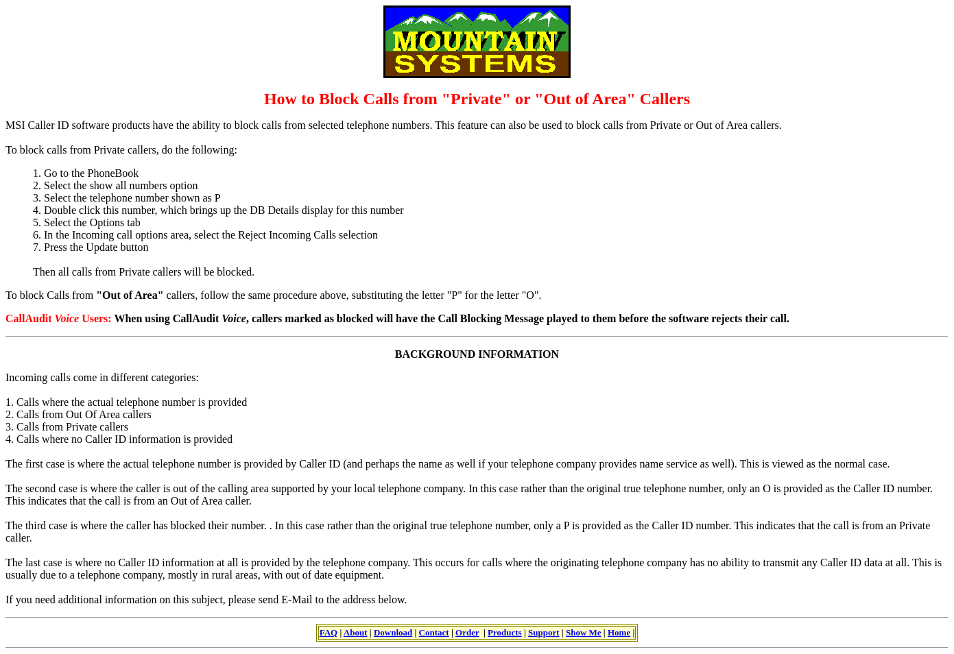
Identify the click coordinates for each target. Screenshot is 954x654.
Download (393, 632)
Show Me (583, 632)
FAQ (328, 632)
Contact (434, 632)
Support (544, 632)
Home (619, 632)
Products (505, 632)
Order (467, 632)
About (356, 632)
